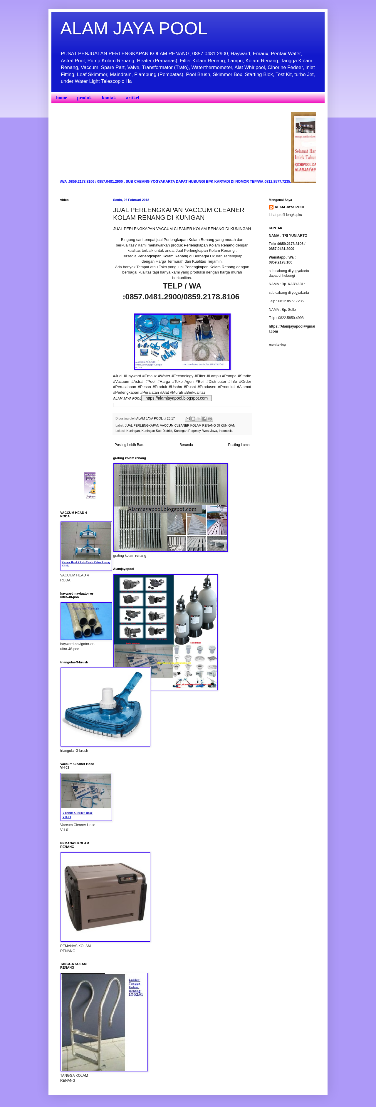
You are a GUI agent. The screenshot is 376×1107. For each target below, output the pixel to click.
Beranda (186, 445)
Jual (118, 376)
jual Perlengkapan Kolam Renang (185, 239)
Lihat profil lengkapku (285, 215)
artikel (132, 97)
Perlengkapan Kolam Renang (162, 256)
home (61, 97)
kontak (109, 97)
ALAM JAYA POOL (133, 28)
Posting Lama (239, 445)
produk (84, 97)
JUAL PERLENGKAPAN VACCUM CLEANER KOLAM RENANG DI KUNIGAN (180, 425)
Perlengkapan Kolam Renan (208, 245)
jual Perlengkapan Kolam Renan (205, 267)
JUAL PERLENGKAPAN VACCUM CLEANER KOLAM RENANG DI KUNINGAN (182, 229)
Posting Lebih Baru (129, 445)
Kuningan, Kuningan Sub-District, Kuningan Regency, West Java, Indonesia (179, 430)
